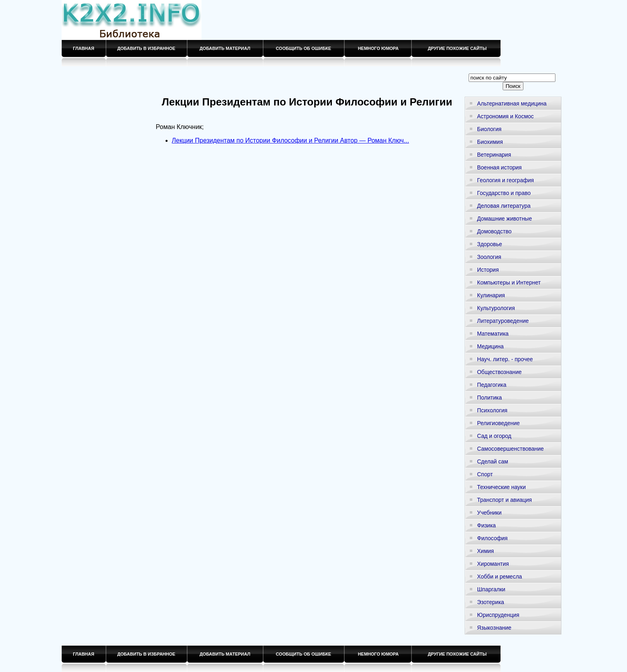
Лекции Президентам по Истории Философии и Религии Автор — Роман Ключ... (290, 140)
